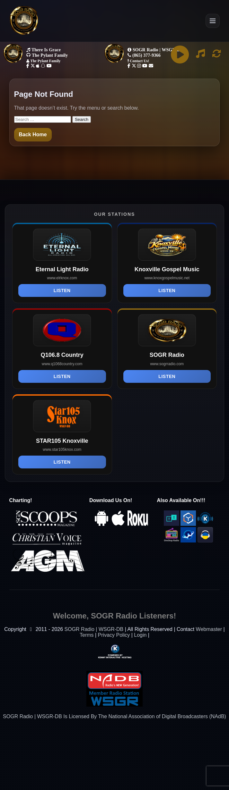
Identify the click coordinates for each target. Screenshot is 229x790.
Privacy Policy (114, 635)
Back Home (33, 134)
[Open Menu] (213, 21)
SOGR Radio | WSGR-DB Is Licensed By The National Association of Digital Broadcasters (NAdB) (114, 716)
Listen (62, 290)
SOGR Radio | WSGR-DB (94, 629)
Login (140, 635)
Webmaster (209, 629)
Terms (87, 635)
